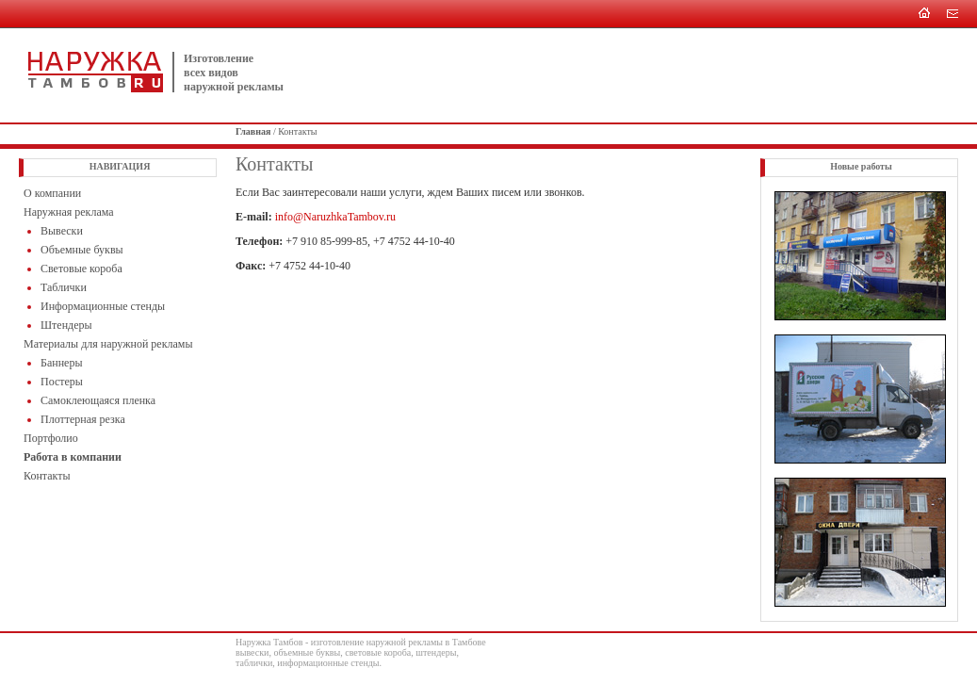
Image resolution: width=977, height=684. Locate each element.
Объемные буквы (82, 249)
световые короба (378, 652)
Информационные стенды (103, 306)
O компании (52, 193)
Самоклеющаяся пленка (98, 400)
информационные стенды (328, 663)
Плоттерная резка (83, 419)
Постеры (62, 381)
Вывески (62, 230)
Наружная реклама (69, 212)
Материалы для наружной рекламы (108, 343)
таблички (254, 663)
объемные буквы (306, 652)
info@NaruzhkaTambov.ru (335, 216)
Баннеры (61, 362)
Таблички (64, 287)
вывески (252, 652)
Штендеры (66, 325)
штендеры (435, 652)
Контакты (47, 475)
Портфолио (51, 438)
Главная (253, 131)
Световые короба (81, 268)
